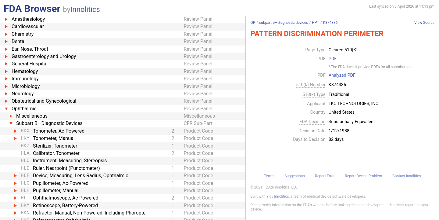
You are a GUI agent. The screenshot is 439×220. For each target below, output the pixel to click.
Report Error (324, 176)
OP (252, 22)
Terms (269, 176)
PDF (333, 59)
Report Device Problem (363, 176)
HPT (315, 22)
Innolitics (85, 9)
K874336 (330, 22)
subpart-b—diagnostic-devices (283, 22)
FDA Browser (32, 8)
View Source (424, 23)
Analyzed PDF (342, 75)
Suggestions (294, 176)
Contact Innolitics (406, 176)
